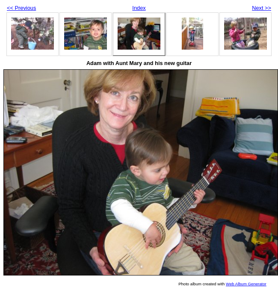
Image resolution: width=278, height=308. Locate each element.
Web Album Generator (246, 283)
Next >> (261, 8)
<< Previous (21, 8)
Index (138, 8)
